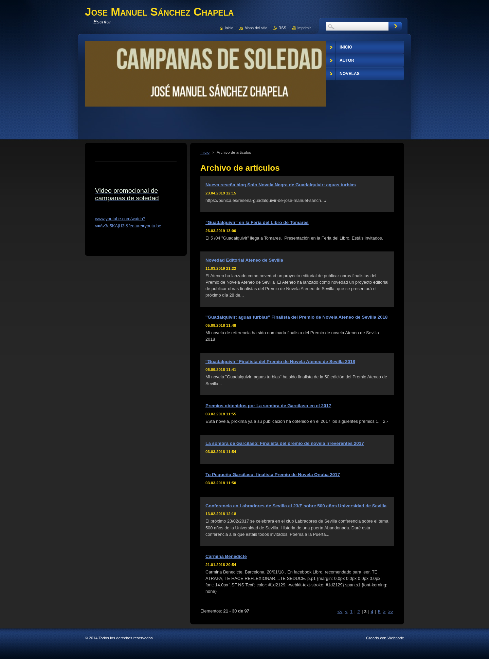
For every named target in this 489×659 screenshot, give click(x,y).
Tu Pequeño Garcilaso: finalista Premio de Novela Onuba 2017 (272, 474)
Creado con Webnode (385, 638)
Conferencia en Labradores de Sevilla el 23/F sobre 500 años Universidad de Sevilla (295, 505)
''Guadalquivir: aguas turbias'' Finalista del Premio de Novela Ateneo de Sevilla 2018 (296, 317)
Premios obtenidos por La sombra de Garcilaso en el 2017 (268, 405)
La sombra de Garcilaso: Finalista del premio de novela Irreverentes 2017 (284, 443)
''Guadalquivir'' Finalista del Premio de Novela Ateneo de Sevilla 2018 (280, 361)
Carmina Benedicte (226, 556)
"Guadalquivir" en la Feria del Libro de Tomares (257, 222)
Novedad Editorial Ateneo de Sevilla (244, 260)
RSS (282, 28)
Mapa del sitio (255, 28)
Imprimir (304, 28)
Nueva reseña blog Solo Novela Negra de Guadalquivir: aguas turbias (280, 184)
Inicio (205, 152)
